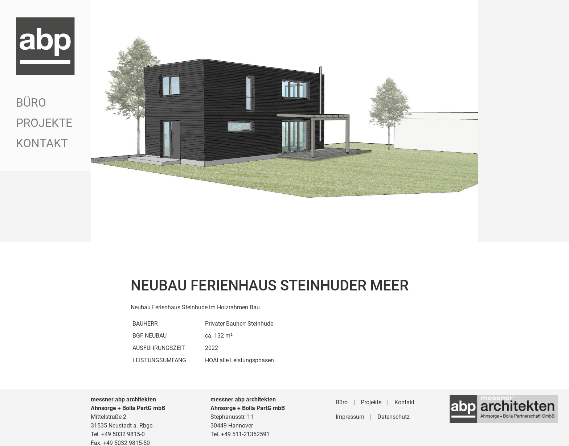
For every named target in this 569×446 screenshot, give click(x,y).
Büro (31, 103)
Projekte (44, 123)
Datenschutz (393, 411)
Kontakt (42, 143)
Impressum (350, 411)
